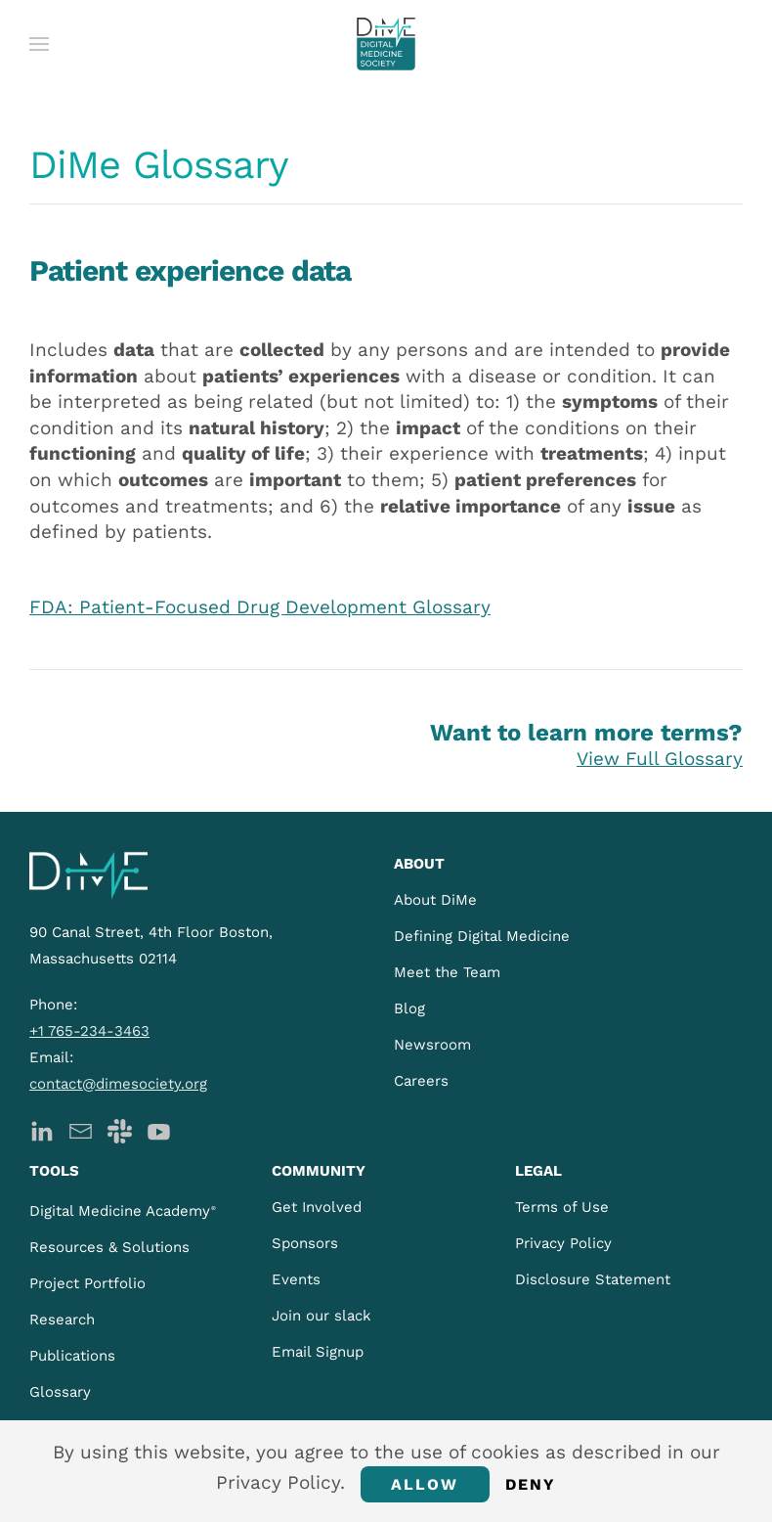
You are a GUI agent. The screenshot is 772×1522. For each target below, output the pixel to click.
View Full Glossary (660, 758)
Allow (425, 1484)
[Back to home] (386, 44)
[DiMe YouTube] (159, 1129)
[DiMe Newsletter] (80, 1129)
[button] (39, 44)
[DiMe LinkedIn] (41, 1129)
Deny (531, 1484)
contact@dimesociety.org (118, 1084)
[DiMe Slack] (119, 1129)
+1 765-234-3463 (89, 1031)
